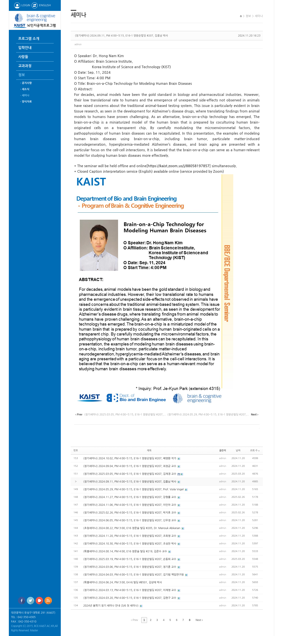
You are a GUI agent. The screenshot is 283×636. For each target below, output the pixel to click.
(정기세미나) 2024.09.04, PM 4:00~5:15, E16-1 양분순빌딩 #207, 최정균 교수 (130, 466)
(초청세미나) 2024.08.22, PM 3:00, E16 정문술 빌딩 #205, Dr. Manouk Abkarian (132, 528)
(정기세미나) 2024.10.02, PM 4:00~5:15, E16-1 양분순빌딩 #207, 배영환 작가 (130, 458)
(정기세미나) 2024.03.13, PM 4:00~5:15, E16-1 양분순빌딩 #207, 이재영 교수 (130, 590)
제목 (149, 450)
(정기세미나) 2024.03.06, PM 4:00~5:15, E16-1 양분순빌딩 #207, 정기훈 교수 (130, 567)
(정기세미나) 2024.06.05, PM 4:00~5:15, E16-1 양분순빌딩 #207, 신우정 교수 (130, 520)
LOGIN (22, 5)
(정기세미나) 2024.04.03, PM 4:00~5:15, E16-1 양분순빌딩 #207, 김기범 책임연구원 (134, 574)
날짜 (238, 450)
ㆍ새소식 (24, 89)
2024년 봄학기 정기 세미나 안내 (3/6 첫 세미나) (111, 605)
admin (78, 44)
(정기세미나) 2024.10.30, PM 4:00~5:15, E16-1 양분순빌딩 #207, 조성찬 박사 (130, 543)
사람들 (23, 56)
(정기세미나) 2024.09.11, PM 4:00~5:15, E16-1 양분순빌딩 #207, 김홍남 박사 (121, 35)
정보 (21, 75)
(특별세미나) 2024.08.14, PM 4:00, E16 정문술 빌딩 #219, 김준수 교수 (125, 551)
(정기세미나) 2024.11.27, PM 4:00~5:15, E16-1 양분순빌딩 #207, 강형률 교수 (130, 497)
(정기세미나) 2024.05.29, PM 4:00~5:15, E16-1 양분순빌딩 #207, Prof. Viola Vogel (133, 489)
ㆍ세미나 (24, 95)
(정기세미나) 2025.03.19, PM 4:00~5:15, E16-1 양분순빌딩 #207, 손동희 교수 (130, 559)
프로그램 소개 (28, 38)
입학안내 (25, 47)
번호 (75, 450)
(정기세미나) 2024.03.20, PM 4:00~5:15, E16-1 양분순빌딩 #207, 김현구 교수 (130, 598)
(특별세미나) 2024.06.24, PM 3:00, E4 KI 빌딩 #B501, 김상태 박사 (122, 582)
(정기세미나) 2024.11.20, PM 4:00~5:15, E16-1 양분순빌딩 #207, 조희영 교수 (130, 536)
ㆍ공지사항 (25, 83)
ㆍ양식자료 (25, 101)
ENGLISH (41, 5)
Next (199, 620)
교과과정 (25, 66)
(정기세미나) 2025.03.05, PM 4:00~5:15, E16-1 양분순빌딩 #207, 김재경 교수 (130, 474)
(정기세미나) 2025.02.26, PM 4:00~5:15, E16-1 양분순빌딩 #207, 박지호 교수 (130, 512)
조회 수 (255, 450)
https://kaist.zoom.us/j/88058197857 (178, 166)
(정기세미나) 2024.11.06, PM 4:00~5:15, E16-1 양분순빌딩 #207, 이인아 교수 (130, 505)
